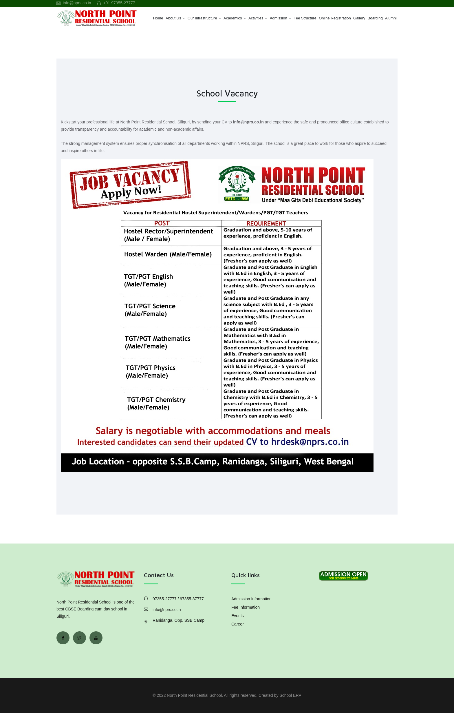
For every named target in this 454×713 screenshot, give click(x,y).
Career (237, 624)
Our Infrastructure (202, 18)
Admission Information (251, 599)
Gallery (359, 18)
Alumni (391, 18)
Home (158, 18)
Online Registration (335, 18)
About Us (173, 18)
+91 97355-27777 (119, 3)
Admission (278, 18)
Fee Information (245, 607)
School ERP (290, 695)
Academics (233, 18)
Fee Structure (305, 18)
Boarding (375, 18)
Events (237, 615)
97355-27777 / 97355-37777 (178, 599)
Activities (255, 18)
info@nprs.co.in (77, 3)
